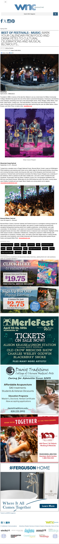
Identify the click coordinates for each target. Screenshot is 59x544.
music (25, 248)
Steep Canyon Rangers (7, 252)
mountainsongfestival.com (9, 183)
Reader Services (30, 526)
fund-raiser (31, 244)
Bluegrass (45, 248)
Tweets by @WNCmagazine (8, 513)
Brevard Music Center (47, 244)
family (3, 248)
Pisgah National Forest (34, 248)
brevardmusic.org (24, 238)
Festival (17, 244)
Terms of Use (55, 526)
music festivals (17, 248)
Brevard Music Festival (7, 244)
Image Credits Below (16, 50)
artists (38, 244)
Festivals (9, 248)
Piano (24, 252)
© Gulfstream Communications (8, 526)
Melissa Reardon (9, 48)
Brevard (52, 248)
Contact (38, 526)
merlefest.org (28, 106)
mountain (23, 244)
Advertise (23, 526)
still (29, 252)
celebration (18, 252)
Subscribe (48, 526)
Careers (43, 526)
